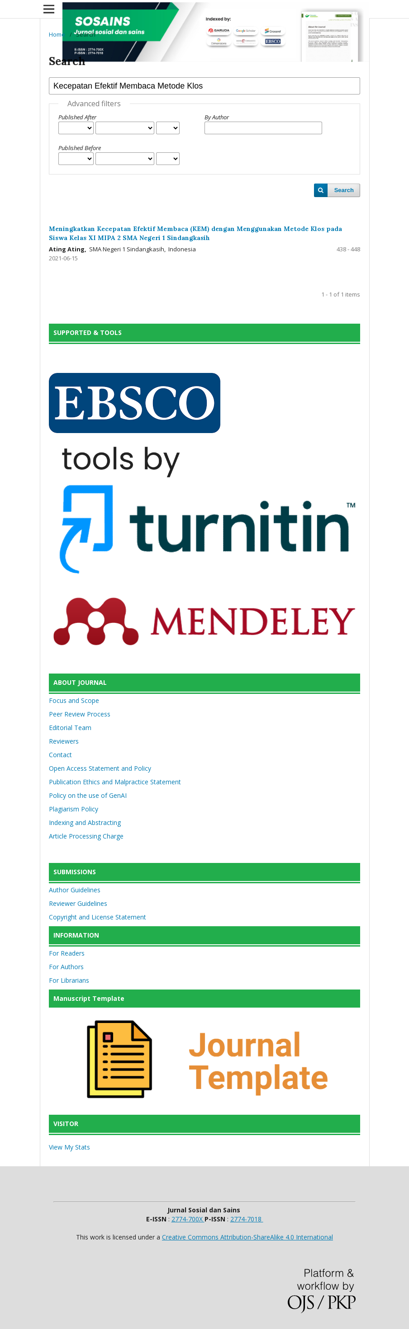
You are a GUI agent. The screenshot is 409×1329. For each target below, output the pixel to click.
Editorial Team (70, 727)
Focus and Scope (74, 700)
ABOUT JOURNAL (80, 682)
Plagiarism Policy (73, 809)
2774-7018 (246, 1219)
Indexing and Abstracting (85, 822)
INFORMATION (76, 935)
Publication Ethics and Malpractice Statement (115, 782)
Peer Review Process (79, 714)
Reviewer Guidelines (78, 903)
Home (57, 34)
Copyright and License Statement (97, 917)
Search (344, 190)
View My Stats (69, 1147)
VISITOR (65, 1123)
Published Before (79, 148)
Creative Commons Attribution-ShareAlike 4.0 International (247, 1237)
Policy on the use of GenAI (88, 795)
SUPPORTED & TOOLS (87, 332)
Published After (77, 117)
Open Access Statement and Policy (100, 768)
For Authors (66, 966)
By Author (216, 117)
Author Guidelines (74, 890)
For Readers (67, 953)
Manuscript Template (88, 998)
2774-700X (187, 1219)
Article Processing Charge (86, 836)
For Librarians (69, 980)
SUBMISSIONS (74, 871)
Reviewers (64, 741)
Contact (60, 754)
